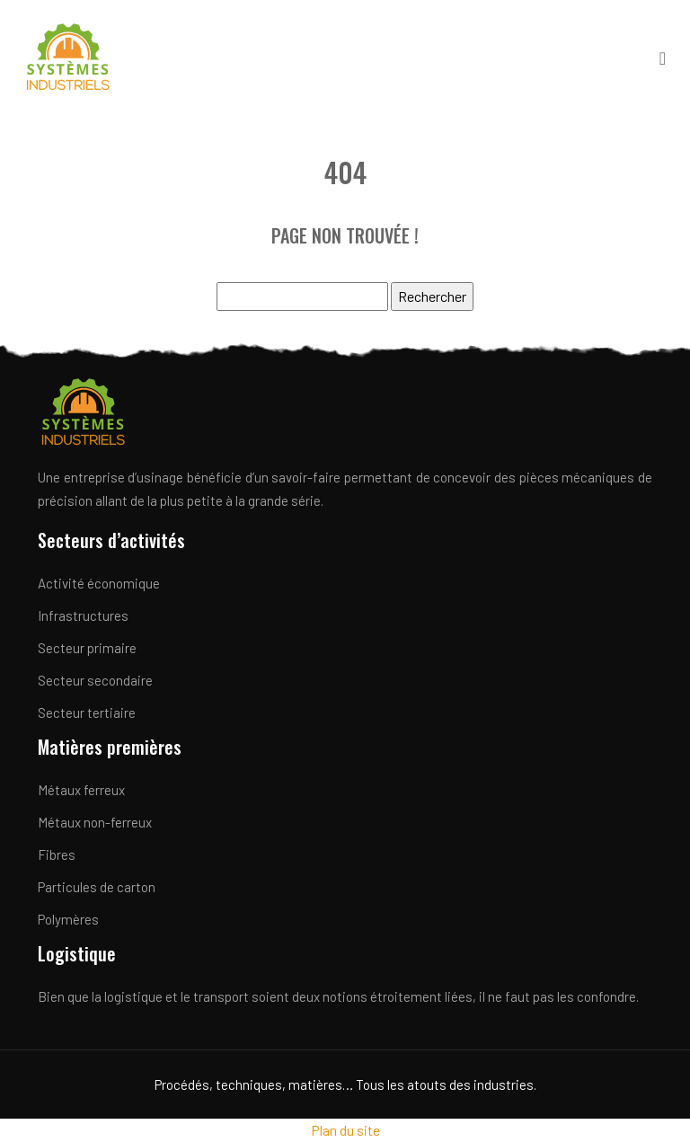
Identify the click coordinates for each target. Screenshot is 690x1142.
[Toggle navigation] (663, 56)
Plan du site (345, 1129)
